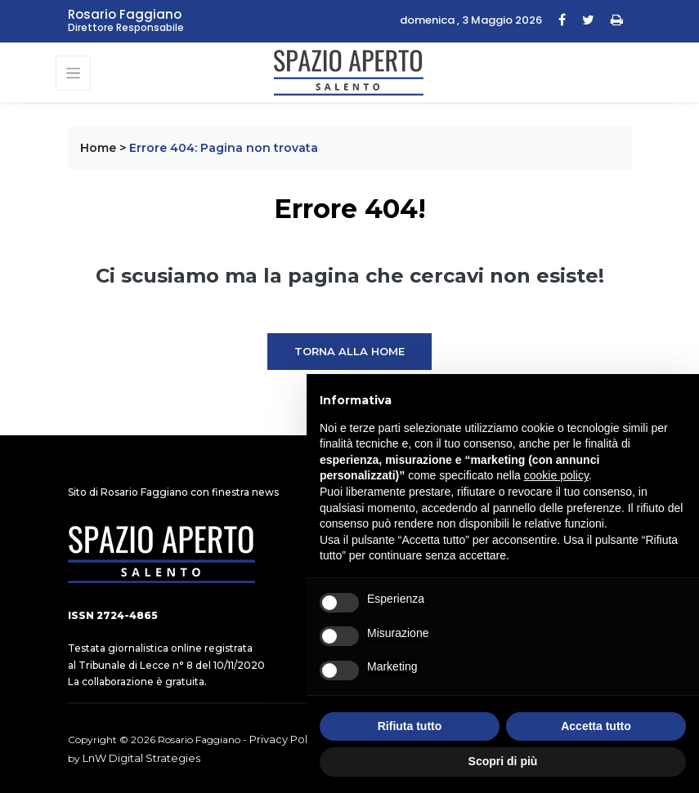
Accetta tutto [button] (596, 726)
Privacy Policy (285, 739)
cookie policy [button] (556, 475)
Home (98, 147)
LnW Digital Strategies (141, 757)
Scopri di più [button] (503, 761)
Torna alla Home (349, 351)
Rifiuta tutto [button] (410, 726)
